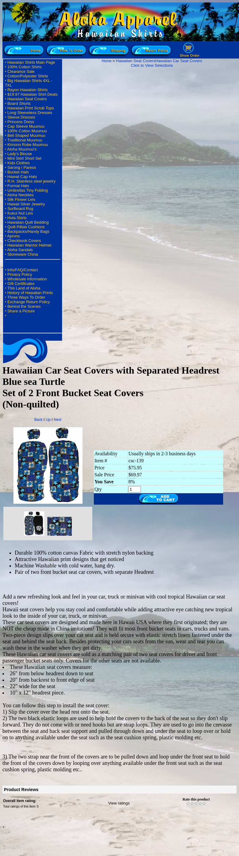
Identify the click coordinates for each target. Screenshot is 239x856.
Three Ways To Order (26, 297)
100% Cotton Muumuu (27, 131)
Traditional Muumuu (24, 140)
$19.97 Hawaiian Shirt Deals (32, 94)
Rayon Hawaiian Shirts (27, 89)
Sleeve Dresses (21, 117)
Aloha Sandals (20, 249)
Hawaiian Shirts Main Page (31, 62)
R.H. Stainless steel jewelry (31, 181)
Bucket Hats (18, 172)
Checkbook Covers (24, 240)
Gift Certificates (21, 283)
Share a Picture (21, 311)
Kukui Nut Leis (20, 213)
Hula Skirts (17, 217)
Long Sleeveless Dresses (29, 112)
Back (38, 419)
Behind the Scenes (24, 306)
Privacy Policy (19, 274)
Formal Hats (18, 185)
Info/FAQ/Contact (22, 270)
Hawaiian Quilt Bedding (28, 222)
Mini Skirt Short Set (24, 158)
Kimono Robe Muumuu (27, 144)
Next (57, 419)
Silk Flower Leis (21, 199)
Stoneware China (22, 254)
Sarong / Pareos (21, 167)
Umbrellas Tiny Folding (27, 190)
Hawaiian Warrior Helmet (29, 245)
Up (48, 419)
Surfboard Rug (20, 208)
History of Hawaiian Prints (30, 292)
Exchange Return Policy (28, 302)
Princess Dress (20, 121)
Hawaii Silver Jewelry (26, 204)
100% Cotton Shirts (24, 67)
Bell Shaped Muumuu (26, 135)
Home (107, 61)
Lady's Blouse (19, 153)
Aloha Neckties (20, 195)
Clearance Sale (21, 71)
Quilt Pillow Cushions (26, 227)
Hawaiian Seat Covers (27, 99)
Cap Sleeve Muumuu (25, 126)
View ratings (119, 803)
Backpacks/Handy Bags (28, 231)
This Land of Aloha (23, 288)
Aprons (13, 236)
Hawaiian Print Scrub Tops (30, 108)
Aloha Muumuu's (21, 149)
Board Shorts (19, 103)
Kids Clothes (18, 163)
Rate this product (196, 799)
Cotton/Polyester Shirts (27, 76)
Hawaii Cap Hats (22, 176)
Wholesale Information (27, 279)
